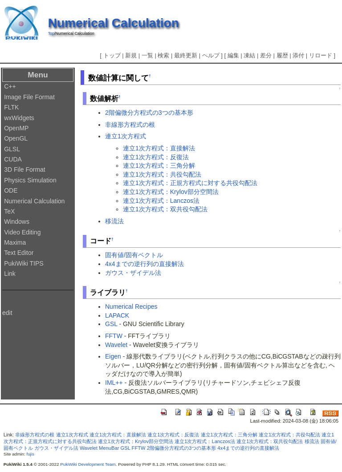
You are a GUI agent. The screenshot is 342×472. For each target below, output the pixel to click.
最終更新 (185, 55)
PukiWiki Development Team (88, 464)
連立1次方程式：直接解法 (159, 148)
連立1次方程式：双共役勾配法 (165, 209)
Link (10, 273)
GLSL (12, 149)
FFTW (113, 335)
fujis (30, 454)
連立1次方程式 (125, 136)
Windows (16, 221)
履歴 (282, 55)
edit (7, 312)
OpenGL (16, 138)
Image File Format (29, 97)
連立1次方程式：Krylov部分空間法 (171, 191)
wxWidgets (19, 117)
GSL (111, 323)
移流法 (114, 221)
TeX (9, 211)
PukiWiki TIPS (23, 263)
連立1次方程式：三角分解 (159, 165)
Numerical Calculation (113, 23)
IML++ (114, 382)
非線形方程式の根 (130, 124)
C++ (10, 86)
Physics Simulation (30, 180)
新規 (131, 55)
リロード (320, 55)
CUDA (13, 159)
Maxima (15, 242)
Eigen (113, 356)
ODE (10, 190)
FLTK (11, 107)
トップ (112, 55)
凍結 (249, 55)
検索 (163, 55)
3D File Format (24, 169)
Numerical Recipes (131, 306)
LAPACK (117, 315)
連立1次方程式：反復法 (156, 157)
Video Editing (22, 232)
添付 (298, 55)
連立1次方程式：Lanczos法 (161, 200)
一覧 (147, 55)
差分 (266, 55)
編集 (233, 55)
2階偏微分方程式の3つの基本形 (149, 112)
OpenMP (16, 128)
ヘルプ (211, 55)
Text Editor (18, 252)
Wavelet (116, 344)
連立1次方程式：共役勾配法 (162, 174)
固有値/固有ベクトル (134, 254)
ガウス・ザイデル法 (133, 272)
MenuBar (109, 448)
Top (51, 33)
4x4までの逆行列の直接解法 (144, 263)
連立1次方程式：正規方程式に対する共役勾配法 (190, 182)
